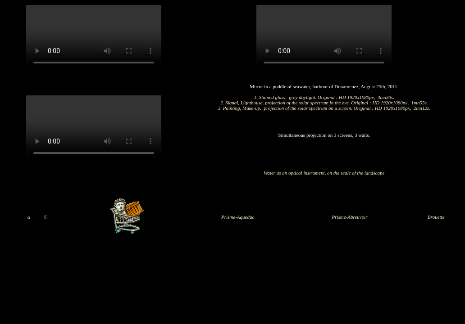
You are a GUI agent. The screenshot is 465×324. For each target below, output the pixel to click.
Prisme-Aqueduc (237, 217)
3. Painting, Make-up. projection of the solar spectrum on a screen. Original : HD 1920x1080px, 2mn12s (323, 108)
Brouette (436, 217)
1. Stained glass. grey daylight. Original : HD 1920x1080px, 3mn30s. (324, 97)
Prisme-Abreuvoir (349, 217)
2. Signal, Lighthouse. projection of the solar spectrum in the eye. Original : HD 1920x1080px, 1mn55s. (324, 102)
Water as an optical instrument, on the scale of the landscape (324, 173)
